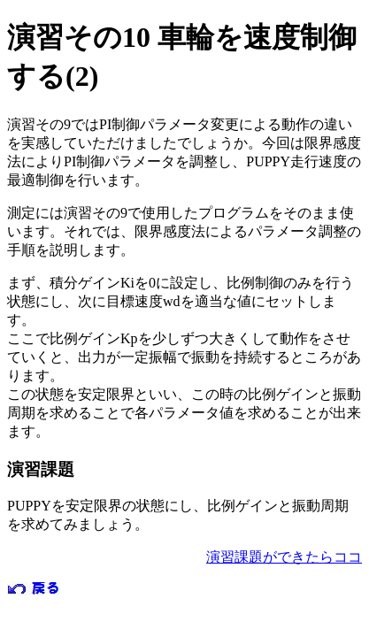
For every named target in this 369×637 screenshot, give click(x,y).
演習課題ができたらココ (284, 556)
